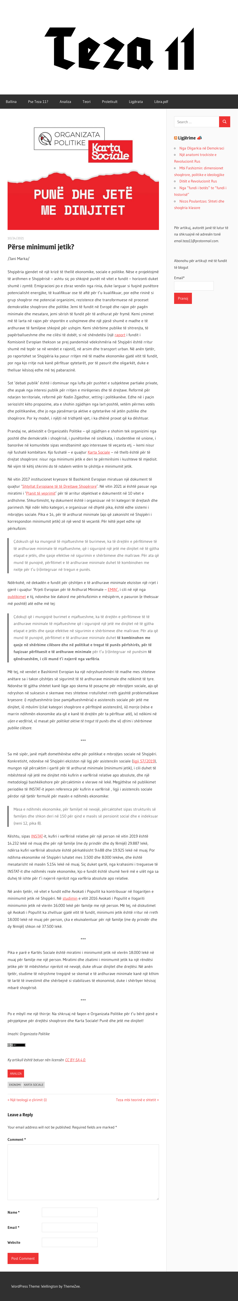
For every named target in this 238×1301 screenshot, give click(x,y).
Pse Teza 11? (38, 101)
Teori (87, 101)
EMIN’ (113, 589)
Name (14, 1212)
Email (13, 1227)
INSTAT (37, 836)
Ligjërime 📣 (190, 138)
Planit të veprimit (40, 493)
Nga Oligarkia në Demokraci (201, 148)
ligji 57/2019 (144, 761)
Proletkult (110, 101)
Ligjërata (136, 101)
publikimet (17, 596)
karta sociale (33, 1084)
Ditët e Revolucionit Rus (198, 181)
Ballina (11, 101)
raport (120, 334)
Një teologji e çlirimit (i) (28, 1099)
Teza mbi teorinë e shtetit (136, 1099)
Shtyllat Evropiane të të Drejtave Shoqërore (59, 486)
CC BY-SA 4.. (75, 1059)
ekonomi (15, 1084)
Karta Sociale (99, 452)
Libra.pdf (161, 101)
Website (14, 1242)
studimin (70, 898)
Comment (17, 1139)
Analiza (65, 101)
